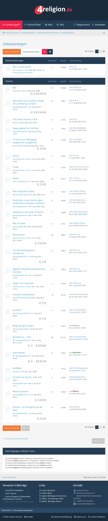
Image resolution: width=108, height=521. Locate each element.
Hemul (75, 407)
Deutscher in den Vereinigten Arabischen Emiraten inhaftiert (29, 202)
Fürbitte (17, 310)
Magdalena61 (21, 107)
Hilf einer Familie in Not (25, 119)
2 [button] (100, 51)
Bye (14, 87)
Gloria (16, 155)
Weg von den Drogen (23, 325)
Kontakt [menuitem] (28, 517)
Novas (75, 325)
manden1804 (21, 194)
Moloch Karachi (20, 391)
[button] (103, 51)
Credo (16, 167)
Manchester (19, 352)
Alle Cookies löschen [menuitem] (12, 517)
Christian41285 (22, 313)
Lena (75, 155)
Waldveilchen (21, 131)
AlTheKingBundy (80, 368)
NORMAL (17, 368)
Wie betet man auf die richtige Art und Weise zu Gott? (28, 102)
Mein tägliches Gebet (23, 191)
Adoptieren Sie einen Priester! (28, 212)
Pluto (75, 391)
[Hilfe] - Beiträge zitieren (52, 501)
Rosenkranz (19, 234)
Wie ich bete (19, 223)
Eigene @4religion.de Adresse (54, 496)
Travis (75, 178)
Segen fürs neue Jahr (23, 283)
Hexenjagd (20, 181)
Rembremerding (79, 212)
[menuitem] (32, 25)
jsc (74, 66)
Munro (75, 234)
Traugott (76, 139)
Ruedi (18, 91)
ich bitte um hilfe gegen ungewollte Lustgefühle (25, 141)
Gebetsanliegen (15, 43)
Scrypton (20, 70)
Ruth (75, 100)
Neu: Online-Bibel (22, 66)
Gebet (16, 178)
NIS (17, 371)
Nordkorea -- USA (22, 336)
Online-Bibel (47, 493)
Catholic (76, 283)
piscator (77, 352)
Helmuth (76, 87)
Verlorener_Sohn (23, 159)
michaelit (19, 146)
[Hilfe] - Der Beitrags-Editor (53, 498)
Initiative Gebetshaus (24, 294)
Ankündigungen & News (23, 72)
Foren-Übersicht (9, 477)
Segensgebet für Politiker (26, 128)
